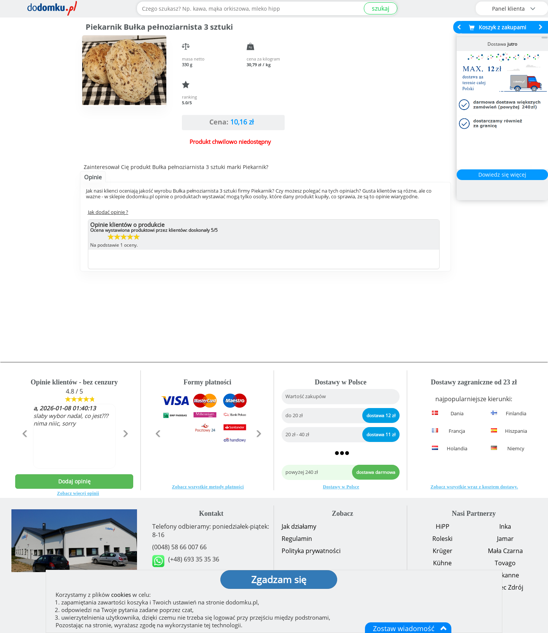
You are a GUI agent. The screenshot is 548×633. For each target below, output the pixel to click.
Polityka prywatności (311, 551)
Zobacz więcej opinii (78, 493)
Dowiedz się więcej (502, 174)
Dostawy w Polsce (341, 486)
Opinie (93, 177)
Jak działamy (299, 526)
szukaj (380, 8)
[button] (24, 450)
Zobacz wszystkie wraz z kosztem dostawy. (474, 486)
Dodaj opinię (74, 481)
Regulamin (297, 538)
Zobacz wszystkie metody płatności (208, 486)
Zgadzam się (278, 579)
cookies (121, 594)
